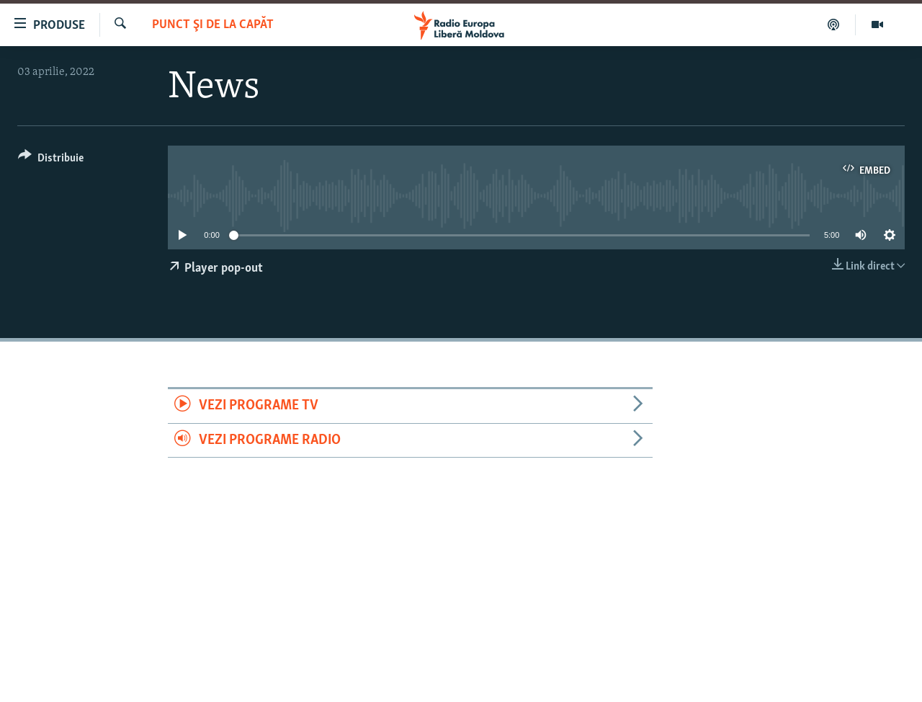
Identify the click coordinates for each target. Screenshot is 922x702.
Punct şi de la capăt (213, 25)
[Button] (51, 160)
